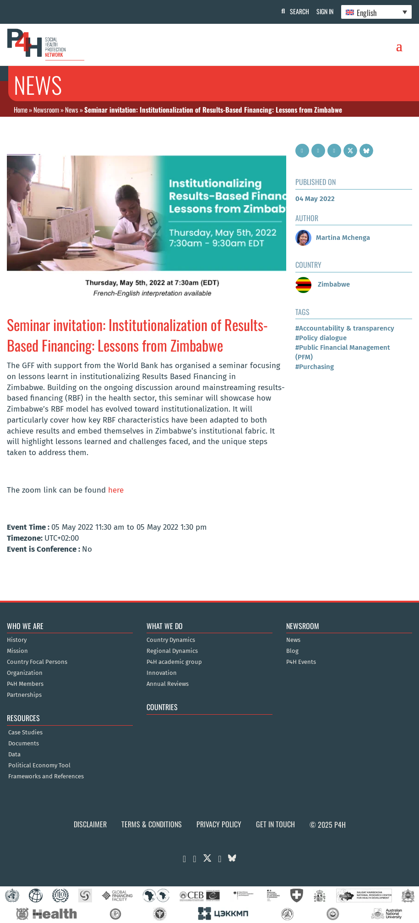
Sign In (323, 11)
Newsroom (46, 109)
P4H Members (25, 684)
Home (20, 109)
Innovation (162, 673)
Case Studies (25, 732)
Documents (23, 743)
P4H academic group (174, 662)
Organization (25, 673)
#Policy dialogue (321, 338)
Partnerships (24, 695)
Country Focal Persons (37, 662)
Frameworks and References (46, 776)
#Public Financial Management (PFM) (342, 352)
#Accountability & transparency (344, 328)
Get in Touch (275, 824)
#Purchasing (314, 367)
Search (295, 11)
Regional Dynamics (172, 651)
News (71, 109)
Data (14, 754)
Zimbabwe (322, 284)
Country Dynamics (171, 640)
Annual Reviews (168, 684)
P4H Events (301, 662)
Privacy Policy (218, 824)
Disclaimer (90, 824)
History (17, 640)
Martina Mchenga (332, 237)
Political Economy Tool (39, 765)
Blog (292, 651)
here (116, 490)
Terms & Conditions (151, 824)
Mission (17, 651)
